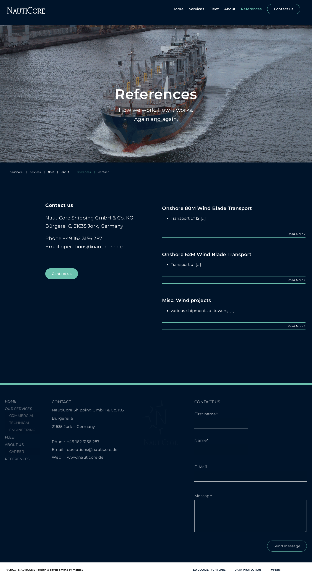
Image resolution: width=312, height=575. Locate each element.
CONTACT (58, 402)
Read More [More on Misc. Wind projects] (295, 326)
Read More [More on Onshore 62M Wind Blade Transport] (295, 280)
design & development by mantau (60, 569)
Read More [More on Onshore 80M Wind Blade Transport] (295, 234)
